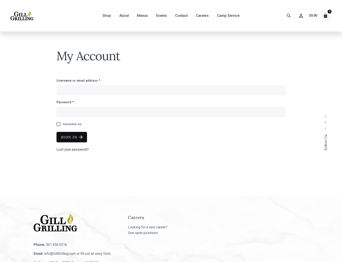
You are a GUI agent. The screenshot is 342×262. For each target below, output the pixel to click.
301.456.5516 (56, 245)
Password (65, 102)
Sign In (72, 137)
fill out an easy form (95, 254)
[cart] (325, 16)
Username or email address (78, 81)
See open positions (143, 233)
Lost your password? (72, 149)
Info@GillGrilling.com (60, 254)
